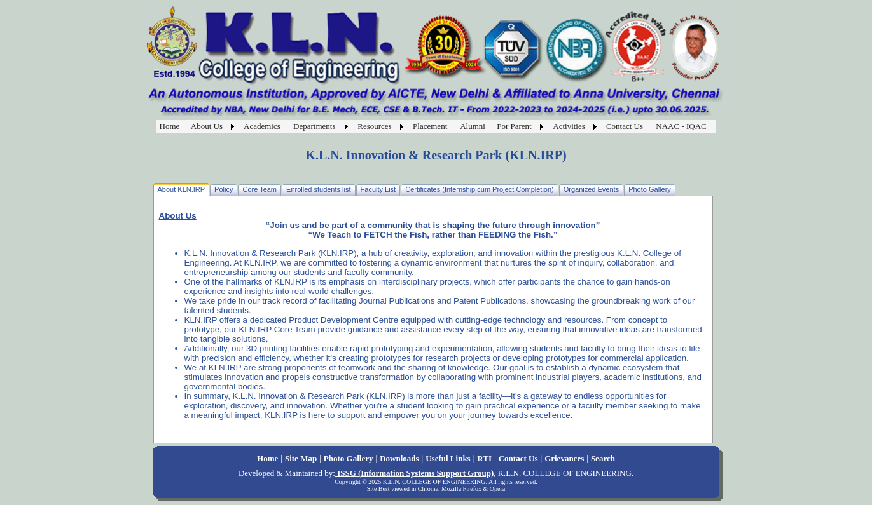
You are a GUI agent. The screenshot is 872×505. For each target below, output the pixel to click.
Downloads (399, 458)
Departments (314, 126)
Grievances (564, 458)
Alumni (472, 126)
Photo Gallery (348, 458)
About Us (207, 126)
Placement (430, 126)
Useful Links (448, 458)
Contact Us (624, 126)
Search (603, 458)
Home (170, 126)
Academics (262, 126)
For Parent (514, 126)
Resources (374, 126)
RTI (484, 458)
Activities (569, 126)
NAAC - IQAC (681, 126)
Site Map (301, 458)
